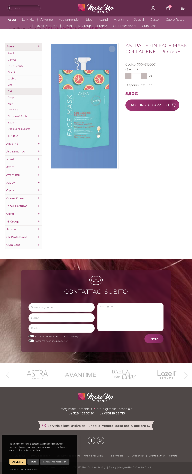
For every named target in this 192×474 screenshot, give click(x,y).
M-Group (84, 26)
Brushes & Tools (17, 116)
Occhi (11, 72)
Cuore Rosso (175, 19)
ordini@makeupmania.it (115, 409)
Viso (10, 84)
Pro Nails (13, 110)
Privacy (112, 467)
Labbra (12, 78)
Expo (11, 122)
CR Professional (124, 26)
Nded (89, 19)
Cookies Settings (97, 467)
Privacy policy (14, 469)
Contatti (173, 455)
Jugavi (139, 19)
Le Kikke (28, 19)
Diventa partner (156, 455)
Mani (11, 103)
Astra (12, 19)
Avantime (121, 19)
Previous (7, 374)
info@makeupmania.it (76, 409)
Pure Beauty (15, 66)
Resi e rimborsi (115, 455)
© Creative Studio (142, 467)
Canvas (12, 59)
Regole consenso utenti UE (31, 469)
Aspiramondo (69, 19)
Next (184, 374)
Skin (10, 91)
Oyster (155, 19)
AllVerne (46, 19)
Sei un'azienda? (136, 455)
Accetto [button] (17, 461)
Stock (11, 53)
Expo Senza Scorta (19, 128)
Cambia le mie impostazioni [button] (54, 462)
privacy (75, 336)
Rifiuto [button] (33, 462)
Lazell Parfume (46, 26)
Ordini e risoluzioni (93, 455)
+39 (80, 413)
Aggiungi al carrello (155, 105)
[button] (112, 49)
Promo (102, 26)
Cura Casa (149, 26)
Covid (67, 26)
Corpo (11, 97)
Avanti (103, 19)
